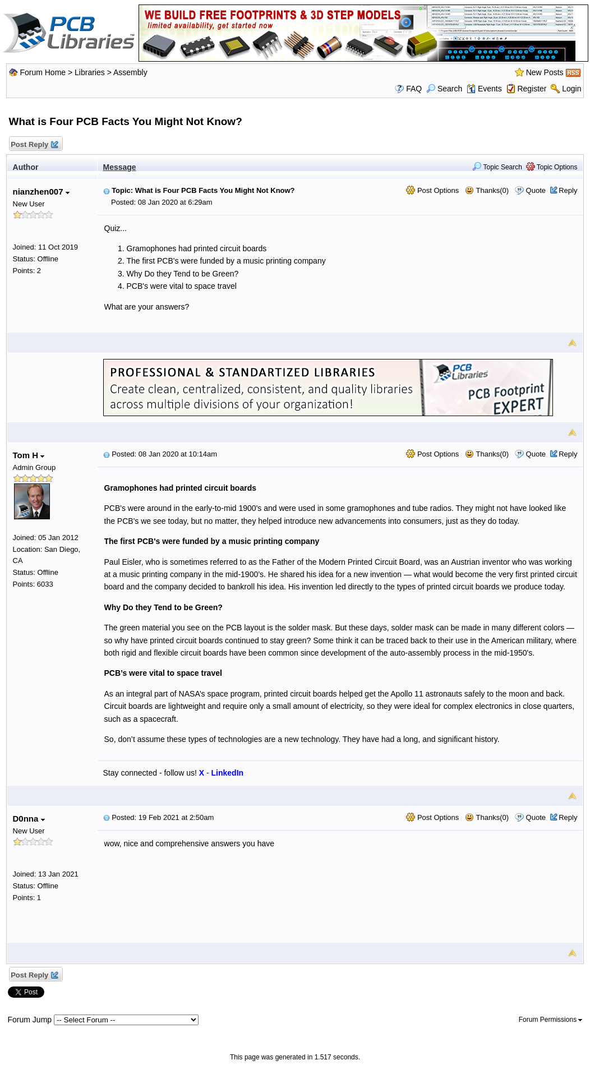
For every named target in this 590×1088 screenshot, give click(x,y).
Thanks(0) (487, 190)
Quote (536, 190)
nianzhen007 (41, 191)
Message (119, 167)
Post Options (432, 190)
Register (531, 88)
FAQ (414, 88)
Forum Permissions (551, 1020)
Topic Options (552, 167)
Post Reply (34, 145)
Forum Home (43, 72)
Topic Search (497, 167)
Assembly (130, 72)
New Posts (545, 72)
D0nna (29, 818)
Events (484, 88)
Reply (568, 190)
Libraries (90, 72)
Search (444, 88)
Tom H (29, 455)
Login (571, 88)
